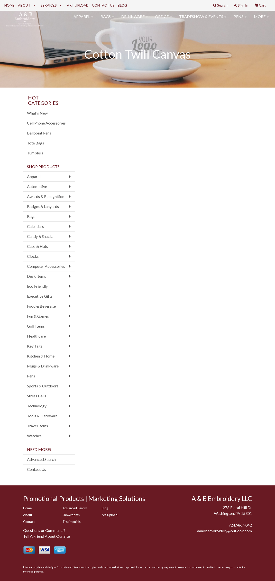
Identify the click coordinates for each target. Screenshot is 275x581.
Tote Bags (35, 143)
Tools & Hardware (42, 415)
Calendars (35, 226)
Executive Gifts (40, 296)
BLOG (122, 5)
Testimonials (72, 522)
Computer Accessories (46, 266)
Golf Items (36, 326)
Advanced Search (41, 459)
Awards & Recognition (45, 196)
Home (27, 508)
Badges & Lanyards (43, 206)
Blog (105, 508)
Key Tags (34, 346)
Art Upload (110, 515)
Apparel (83, 19)
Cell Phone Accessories (46, 123)
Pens (240, 19)
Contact (29, 522)
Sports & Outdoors (42, 386)
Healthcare (36, 336)
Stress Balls (36, 395)
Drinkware (134, 19)
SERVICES (49, 5)
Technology (36, 405)
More (261, 19)
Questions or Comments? (44, 530)
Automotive (37, 186)
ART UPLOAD (78, 5)
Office (163, 19)
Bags (107, 19)
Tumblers (35, 153)
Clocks (33, 256)
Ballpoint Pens (39, 133)
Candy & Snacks (40, 236)
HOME (9, 5)
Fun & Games (38, 316)
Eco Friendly (37, 286)
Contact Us (36, 469)
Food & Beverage (41, 306)
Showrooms (71, 515)
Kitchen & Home (41, 356)
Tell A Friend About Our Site (46, 536)
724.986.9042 (240, 525)
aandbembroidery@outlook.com (224, 530)
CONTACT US (103, 5)
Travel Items (37, 425)
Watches (34, 435)
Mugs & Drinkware (43, 366)
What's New (37, 113)
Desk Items (36, 276)
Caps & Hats (37, 246)
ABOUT (24, 5)
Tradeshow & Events (202, 19)
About (27, 515)
